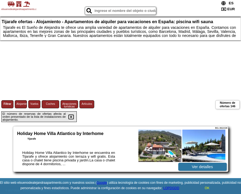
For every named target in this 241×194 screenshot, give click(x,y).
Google (101, 183)
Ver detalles (202, 166)
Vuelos (34, 103)
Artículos (87, 103)
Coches (50, 103)
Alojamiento (21, 103)
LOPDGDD (171, 188)
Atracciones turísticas (69, 105)
